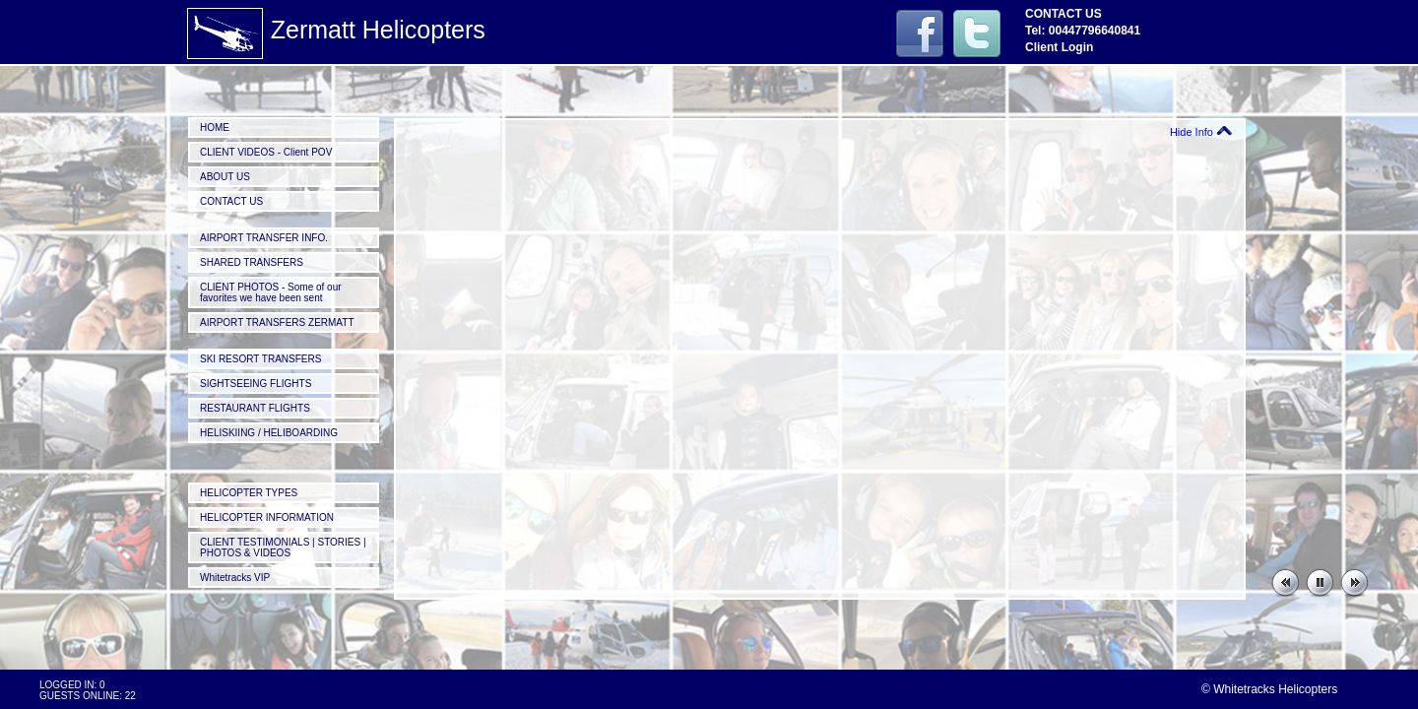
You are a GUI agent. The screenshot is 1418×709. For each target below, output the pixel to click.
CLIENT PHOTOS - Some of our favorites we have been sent (271, 292)
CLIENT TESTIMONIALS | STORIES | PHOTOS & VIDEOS (283, 547)
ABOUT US (225, 176)
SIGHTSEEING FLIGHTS (255, 383)
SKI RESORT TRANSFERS (260, 359)
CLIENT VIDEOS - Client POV (266, 152)
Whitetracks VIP (235, 577)
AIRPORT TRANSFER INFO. (264, 237)
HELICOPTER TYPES (248, 492)
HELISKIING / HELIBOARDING (269, 432)
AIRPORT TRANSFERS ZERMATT (277, 322)
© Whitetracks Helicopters (1269, 689)
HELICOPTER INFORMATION (267, 517)
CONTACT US (231, 201)
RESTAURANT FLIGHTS (255, 408)
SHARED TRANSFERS (251, 262)
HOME (214, 127)
